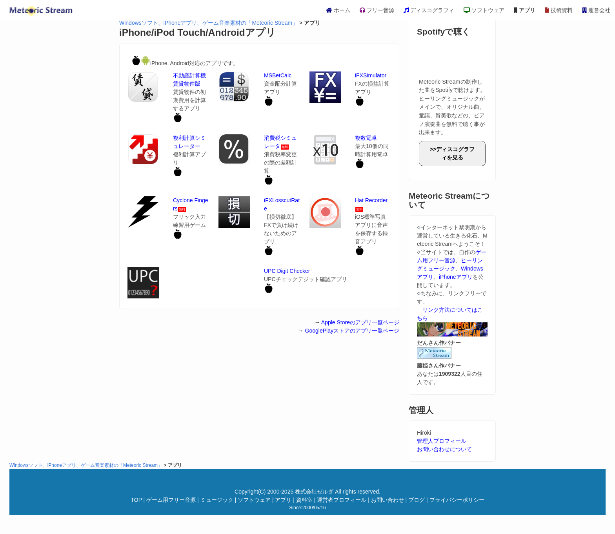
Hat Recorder (371, 200)
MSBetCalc (277, 75)
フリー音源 (377, 10)
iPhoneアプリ (456, 277)
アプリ (524, 10)
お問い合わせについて (444, 449)
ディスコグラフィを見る (455, 153)
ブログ (416, 500)
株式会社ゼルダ (314, 491)
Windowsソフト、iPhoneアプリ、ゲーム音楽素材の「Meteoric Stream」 (208, 23)
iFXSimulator (370, 75)
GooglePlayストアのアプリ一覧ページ (352, 330)
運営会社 (596, 10)
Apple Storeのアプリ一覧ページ (360, 322)
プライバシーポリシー (456, 500)
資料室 (304, 500)
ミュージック (216, 500)
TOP (136, 500)
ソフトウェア (484, 10)
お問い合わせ (387, 500)
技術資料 (559, 10)
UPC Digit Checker (287, 271)
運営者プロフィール (341, 500)
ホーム (338, 10)
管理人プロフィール (441, 441)
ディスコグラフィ (429, 10)
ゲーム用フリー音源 (171, 500)
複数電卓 (366, 138)
